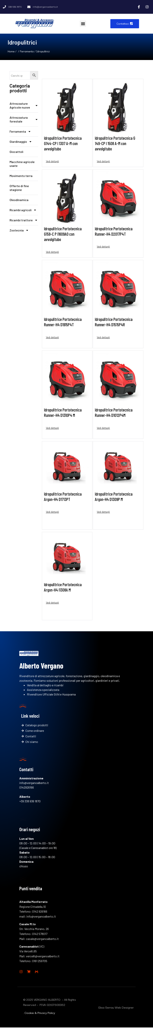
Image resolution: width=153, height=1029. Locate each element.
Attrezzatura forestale (24, 119)
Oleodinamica (19, 200)
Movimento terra (21, 176)
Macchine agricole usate (22, 163)
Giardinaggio (21, 141)
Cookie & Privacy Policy (39, 1014)
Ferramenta (27, 51)
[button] (83, 23)
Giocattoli (16, 151)
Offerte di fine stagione (19, 188)
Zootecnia (19, 230)
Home (11, 51)
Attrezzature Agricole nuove (24, 105)
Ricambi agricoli (23, 210)
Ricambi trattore (24, 220)
